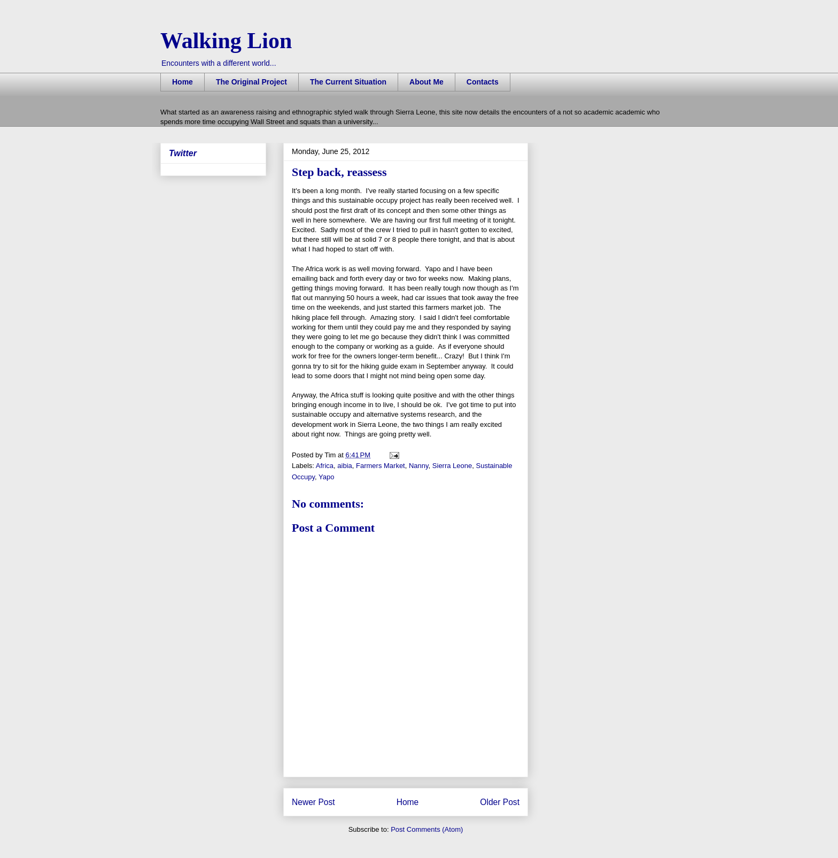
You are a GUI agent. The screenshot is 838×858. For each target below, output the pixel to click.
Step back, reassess (339, 172)
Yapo (326, 477)
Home (182, 82)
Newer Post (313, 802)
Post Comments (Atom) (427, 829)
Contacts (483, 82)
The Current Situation (348, 82)
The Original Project (251, 82)
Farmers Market (380, 466)
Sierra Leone (452, 466)
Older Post (499, 802)
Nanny (419, 466)
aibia (344, 466)
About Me (426, 82)
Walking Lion (226, 40)
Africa (324, 466)
